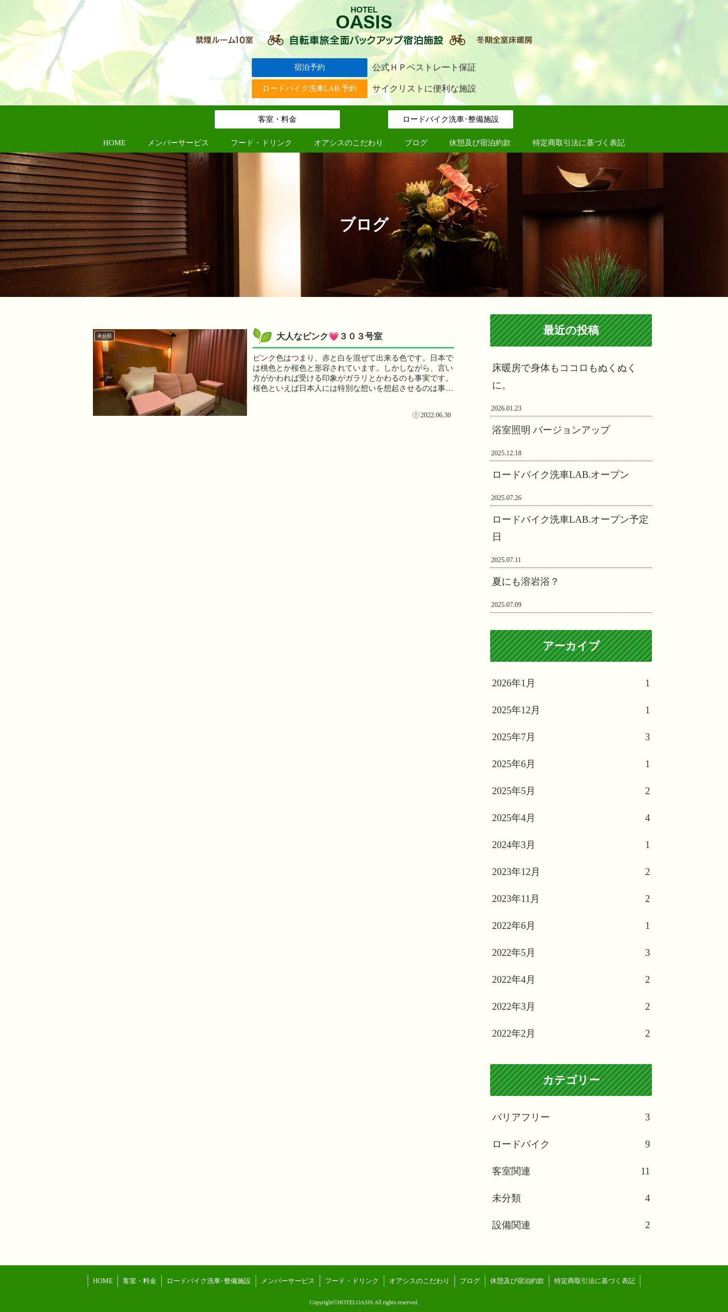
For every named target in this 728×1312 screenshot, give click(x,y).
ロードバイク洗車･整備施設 (451, 119)
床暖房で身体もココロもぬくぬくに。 (564, 376)
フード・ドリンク (352, 1281)
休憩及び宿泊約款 (517, 1281)
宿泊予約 (309, 67)
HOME (103, 1281)
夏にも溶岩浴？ (525, 581)
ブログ (470, 1281)
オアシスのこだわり (419, 1281)
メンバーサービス (288, 1281)
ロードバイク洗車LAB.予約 (309, 88)
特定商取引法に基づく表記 (594, 1281)
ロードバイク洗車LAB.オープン (560, 474)
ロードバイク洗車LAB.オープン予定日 (570, 528)
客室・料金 (277, 119)
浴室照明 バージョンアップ (551, 429)
